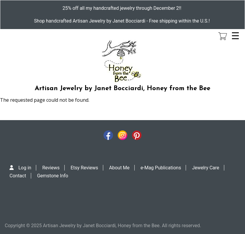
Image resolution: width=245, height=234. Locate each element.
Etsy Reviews (84, 168)
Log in (24, 168)
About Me (119, 168)
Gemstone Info (52, 176)
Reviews (51, 168)
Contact (17, 176)
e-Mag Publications (161, 168)
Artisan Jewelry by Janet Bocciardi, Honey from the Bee (122, 88)
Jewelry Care (205, 168)
